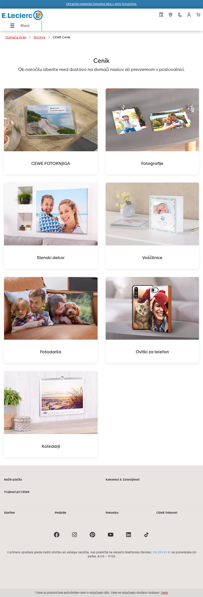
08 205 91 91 (161, 552)
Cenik (164, 593)
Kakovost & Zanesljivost (122, 480)
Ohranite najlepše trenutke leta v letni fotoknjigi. (101, 4)
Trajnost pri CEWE (17, 492)
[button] (189, 14)
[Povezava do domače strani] (38, 14)
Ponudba (112, 513)
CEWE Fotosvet (166, 513)
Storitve (9, 513)
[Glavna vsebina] (101, 255)
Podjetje (60, 513)
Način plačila (13, 480)
